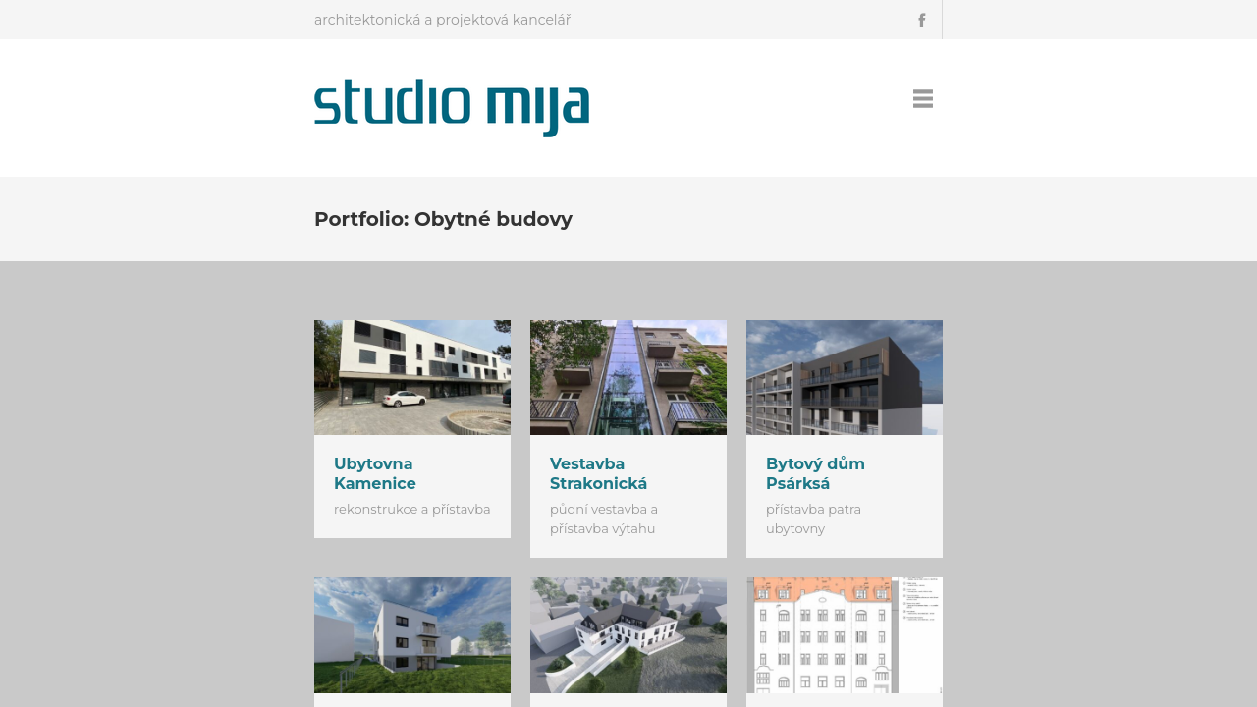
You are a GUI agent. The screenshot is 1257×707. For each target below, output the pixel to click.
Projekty (873, 98)
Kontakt (947, 98)
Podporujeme (1042, 98)
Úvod (807, 98)
